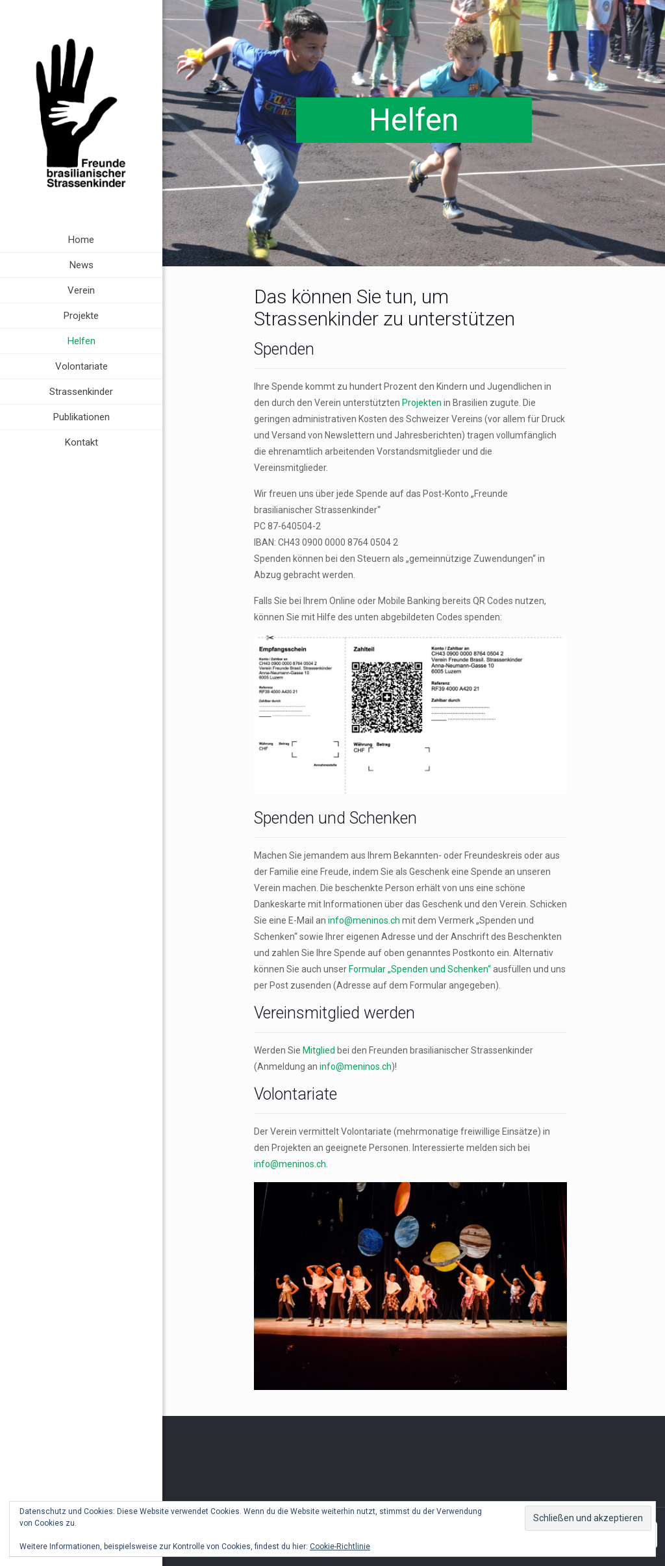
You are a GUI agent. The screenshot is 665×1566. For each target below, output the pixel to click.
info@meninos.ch (364, 920)
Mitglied (319, 1050)
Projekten (422, 403)
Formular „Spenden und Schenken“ (420, 969)
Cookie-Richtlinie (340, 1546)
